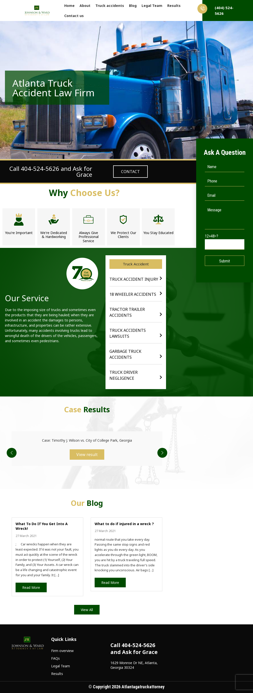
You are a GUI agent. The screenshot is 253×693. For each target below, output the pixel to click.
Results (174, 5)
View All (87, 609)
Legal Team (152, 5)
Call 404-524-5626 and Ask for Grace (50, 171)
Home (69, 5)
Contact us (74, 15)
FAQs (55, 658)
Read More (31, 587)
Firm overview (62, 650)
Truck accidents (109, 5)
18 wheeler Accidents (132, 294)
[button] (135, 264)
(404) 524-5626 (217, 10)
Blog (133, 5)
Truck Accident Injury (133, 279)
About (85, 5)
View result (87, 454)
